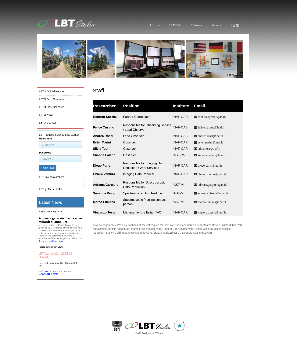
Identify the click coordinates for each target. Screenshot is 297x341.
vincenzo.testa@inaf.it (211, 212)
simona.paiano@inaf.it (211, 155)
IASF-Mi (178, 184)
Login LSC (47, 167)
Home (154, 25)
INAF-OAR (180, 116)
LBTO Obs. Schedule (51, 107)
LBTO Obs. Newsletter (52, 99)
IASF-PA (179, 155)
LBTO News (46, 114)
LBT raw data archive (51, 177)
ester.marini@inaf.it (210, 142)
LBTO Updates (47, 122)
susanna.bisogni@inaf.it (212, 193)
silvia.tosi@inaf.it (208, 148)
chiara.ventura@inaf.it (211, 174)
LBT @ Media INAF (50, 189)
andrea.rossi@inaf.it (210, 135)
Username (45, 138)
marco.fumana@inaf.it (211, 201)
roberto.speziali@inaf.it (212, 116)
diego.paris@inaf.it (209, 165)
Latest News (50, 202)
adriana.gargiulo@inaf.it (213, 184)
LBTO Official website (51, 91)
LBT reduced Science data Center (59, 134)
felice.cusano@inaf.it (211, 127)
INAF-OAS (180, 127)
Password (45, 152)
